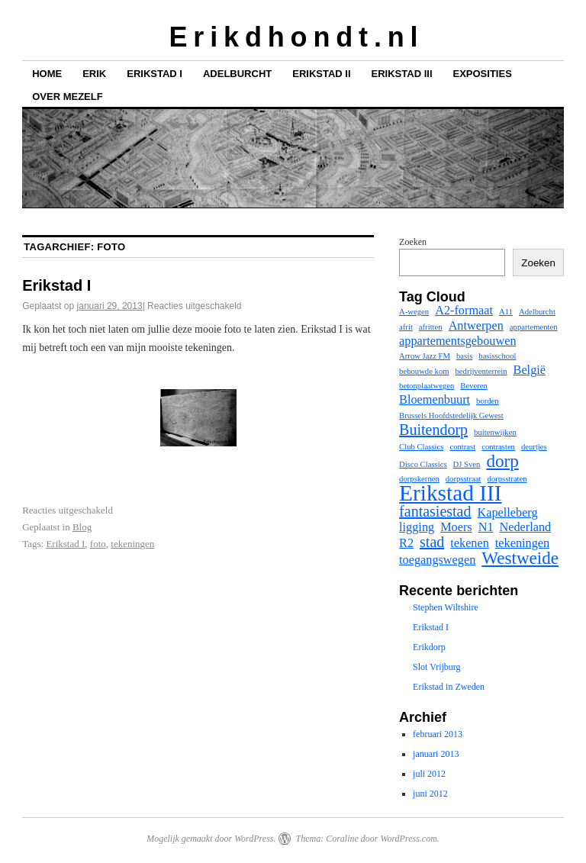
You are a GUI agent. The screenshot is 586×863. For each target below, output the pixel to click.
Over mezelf (67, 96)
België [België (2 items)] (530, 370)
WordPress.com (408, 838)
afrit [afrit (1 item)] (406, 327)
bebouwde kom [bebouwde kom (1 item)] (424, 371)
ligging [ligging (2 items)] (416, 527)
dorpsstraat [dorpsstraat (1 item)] (463, 479)
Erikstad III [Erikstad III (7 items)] (450, 493)
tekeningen (132, 543)
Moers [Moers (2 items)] (456, 527)
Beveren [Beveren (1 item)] (474, 386)
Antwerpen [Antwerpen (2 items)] (476, 326)
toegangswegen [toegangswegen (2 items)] (437, 560)
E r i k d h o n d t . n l (293, 37)
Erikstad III (402, 73)
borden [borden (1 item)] (487, 401)
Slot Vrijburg (437, 667)
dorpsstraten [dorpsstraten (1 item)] (507, 479)
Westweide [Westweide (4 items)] (520, 558)
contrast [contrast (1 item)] (462, 447)
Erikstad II (321, 73)
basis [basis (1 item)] (464, 356)
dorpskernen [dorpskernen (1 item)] (419, 479)
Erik (94, 73)
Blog (82, 527)
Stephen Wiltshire (445, 607)
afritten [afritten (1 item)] (431, 327)
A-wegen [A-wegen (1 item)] (414, 312)
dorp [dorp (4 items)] (502, 461)
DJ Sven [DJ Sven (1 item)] (467, 464)
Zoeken (413, 242)
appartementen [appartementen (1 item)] (534, 327)
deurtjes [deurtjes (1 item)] (534, 447)
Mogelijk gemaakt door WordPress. (210, 838)
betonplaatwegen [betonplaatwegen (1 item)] (426, 386)
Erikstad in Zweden (449, 686)
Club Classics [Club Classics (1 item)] (421, 447)
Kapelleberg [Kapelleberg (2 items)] (508, 513)
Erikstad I (154, 73)
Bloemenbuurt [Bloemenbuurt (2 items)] (434, 400)
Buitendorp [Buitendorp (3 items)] (433, 429)
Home (47, 73)
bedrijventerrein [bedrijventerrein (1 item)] (481, 371)
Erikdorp (429, 647)
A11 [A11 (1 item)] (506, 312)
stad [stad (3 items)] (432, 542)
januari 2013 (436, 754)
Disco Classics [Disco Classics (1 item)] (422, 464)
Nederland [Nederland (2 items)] (526, 527)
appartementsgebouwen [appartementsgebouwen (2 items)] (457, 341)
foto (98, 543)
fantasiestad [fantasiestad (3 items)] (435, 511)
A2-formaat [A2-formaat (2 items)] (464, 310)
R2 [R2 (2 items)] (406, 543)
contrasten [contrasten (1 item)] (498, 447)
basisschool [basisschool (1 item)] (497, 356)
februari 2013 (437, 734)
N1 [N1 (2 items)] (486, 527)
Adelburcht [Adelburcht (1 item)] (537, 312)
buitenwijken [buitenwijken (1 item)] (495, 432)
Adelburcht (237, 73)
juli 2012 (429, 773)
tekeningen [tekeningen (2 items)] (522, 543)
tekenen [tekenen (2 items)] (469, 543)
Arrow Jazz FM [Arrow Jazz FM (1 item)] (424, 356)
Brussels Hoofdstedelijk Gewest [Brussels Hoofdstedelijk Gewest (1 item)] (451, 415)
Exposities (482, 73)
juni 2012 (430, 793)
